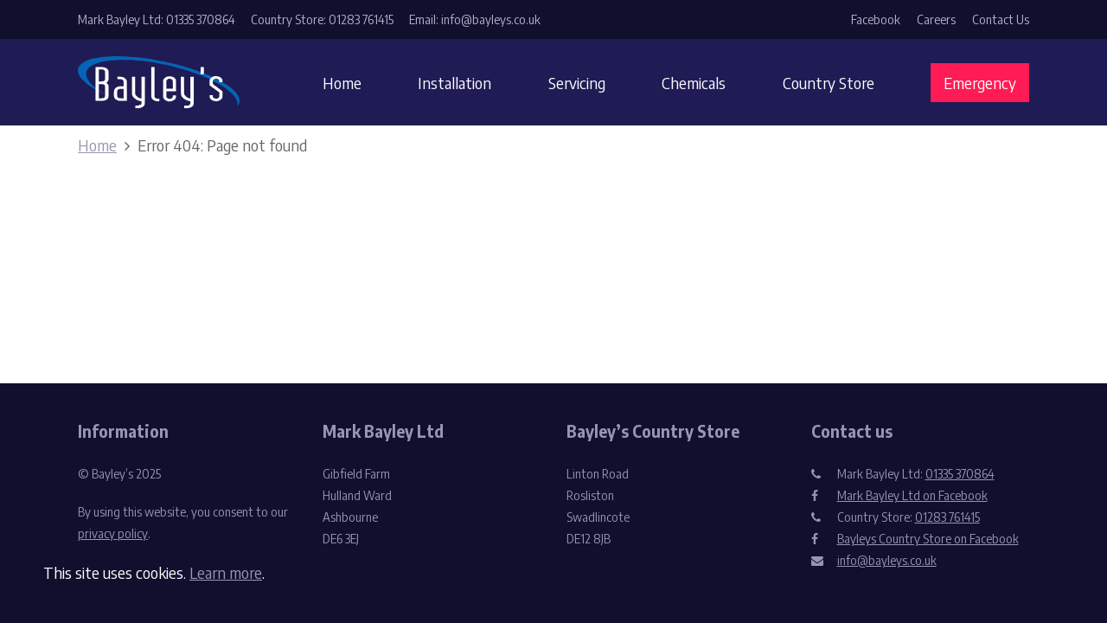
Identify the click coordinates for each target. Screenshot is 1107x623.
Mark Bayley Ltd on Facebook (912, 495)
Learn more (225, 572)
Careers (936, 19)
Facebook (875, 19)
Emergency (980, 83)
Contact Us (1000, 19)
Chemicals (694, 83)
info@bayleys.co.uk (887, 560)
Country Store (828, 83)
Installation (454, 83)
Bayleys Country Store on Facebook (928, 538)
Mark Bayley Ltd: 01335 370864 (156, 19)
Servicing (576, 83)
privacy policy (113, 533)
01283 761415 (947, 517)
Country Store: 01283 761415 (322, 19)
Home (342, 83)
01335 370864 (960, 473)
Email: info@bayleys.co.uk (475, 19)
